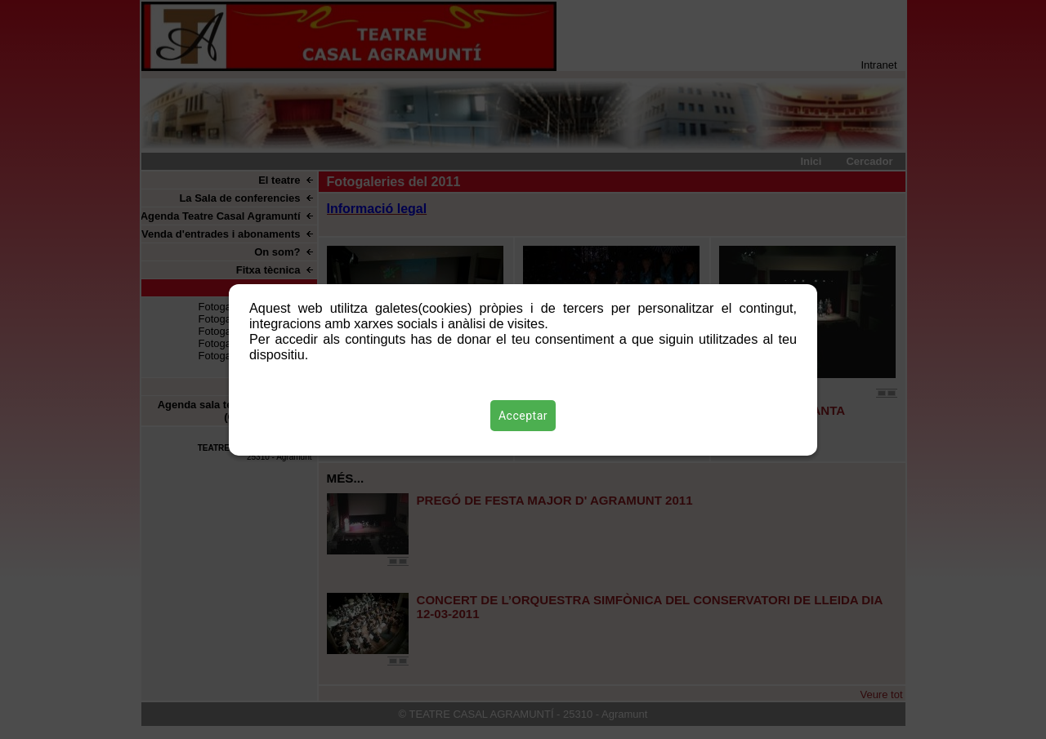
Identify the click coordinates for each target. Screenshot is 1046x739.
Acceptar (523, 416)
